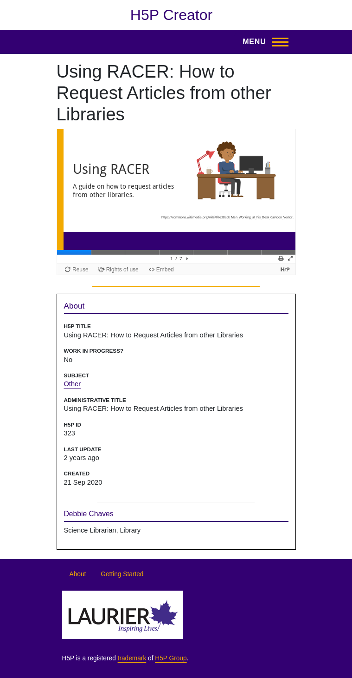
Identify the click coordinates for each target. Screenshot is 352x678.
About (78, 574)
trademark (132, 658)
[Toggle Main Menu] (262, 41)
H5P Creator (171, 15)
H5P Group (170, 658)
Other (72, 384)
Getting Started (122, 574)
